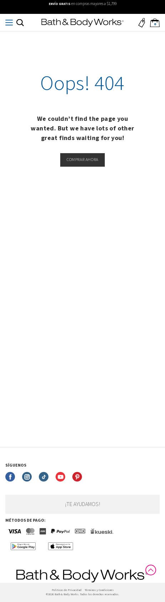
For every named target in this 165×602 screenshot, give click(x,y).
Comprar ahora (82, 160)
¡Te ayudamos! (82, 504)
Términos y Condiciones (99, 590)
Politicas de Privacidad (67, 590)
